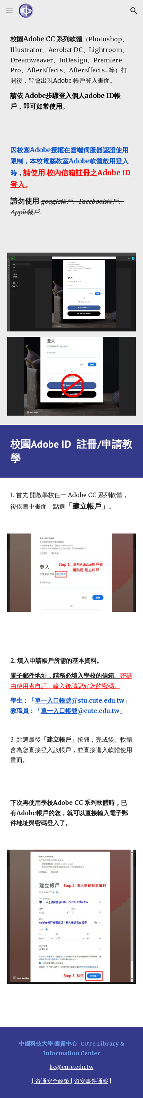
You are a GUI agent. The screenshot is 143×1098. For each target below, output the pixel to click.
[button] (9, 10)
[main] (71, 132)
